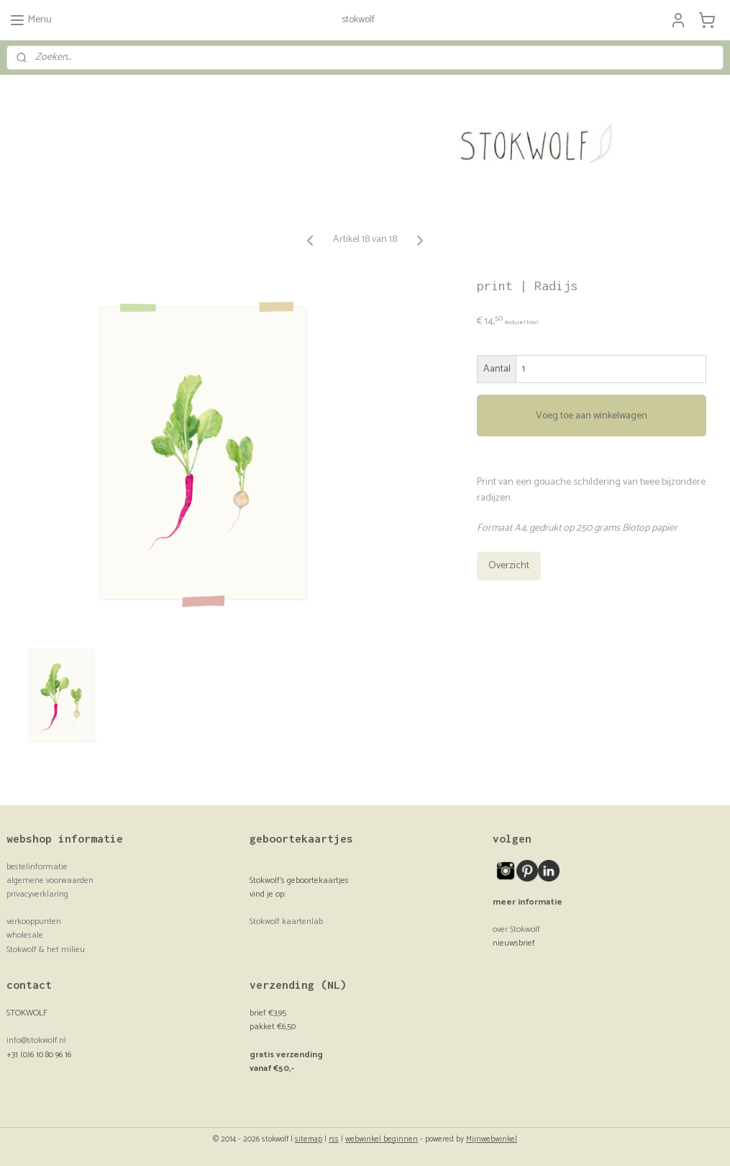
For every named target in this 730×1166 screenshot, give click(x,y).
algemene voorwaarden (49, 880)
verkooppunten (33, 921)
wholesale (24, 935)
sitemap (308, 1139)
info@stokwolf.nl (36, 1040)
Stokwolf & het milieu (45, 949)
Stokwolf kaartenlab (286, 921)
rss (334, 1139)
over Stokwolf (516, 929)
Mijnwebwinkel (491, 1139)
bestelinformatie (37, 867)
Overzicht (508, 565)
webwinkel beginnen (381, 1139)
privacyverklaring (37, 894)
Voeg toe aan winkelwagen (591, 415)
